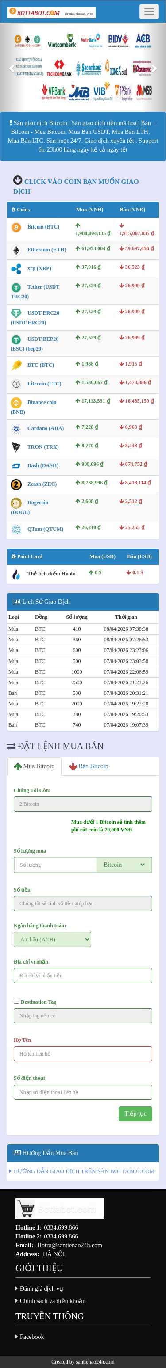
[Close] (156, 123)
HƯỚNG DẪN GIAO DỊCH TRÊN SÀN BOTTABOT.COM (84, 1171)
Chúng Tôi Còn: (32, 790)
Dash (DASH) (42, 465)
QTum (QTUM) (45, 529)
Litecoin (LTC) (44, 384)
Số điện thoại (29, 1078)
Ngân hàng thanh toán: (40, 925)
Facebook (32, 1337)
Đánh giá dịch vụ (41, 1288)
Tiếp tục (135, 1113)
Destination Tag (35, 1001)
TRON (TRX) (43, 447)
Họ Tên (22, 1040)
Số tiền (22, 890)
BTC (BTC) (40, 365)
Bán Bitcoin (88, 766)
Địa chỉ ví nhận (31, 962)
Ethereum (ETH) (46, 250)
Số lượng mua (30, 851)
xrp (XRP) (39, 268)
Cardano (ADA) (45, 428)
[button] (12, 68)
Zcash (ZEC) (42, 484)
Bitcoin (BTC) (43, 227)
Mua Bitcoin (34, 766)
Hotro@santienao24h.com (69, 1245)
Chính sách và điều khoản (52, 1301)
